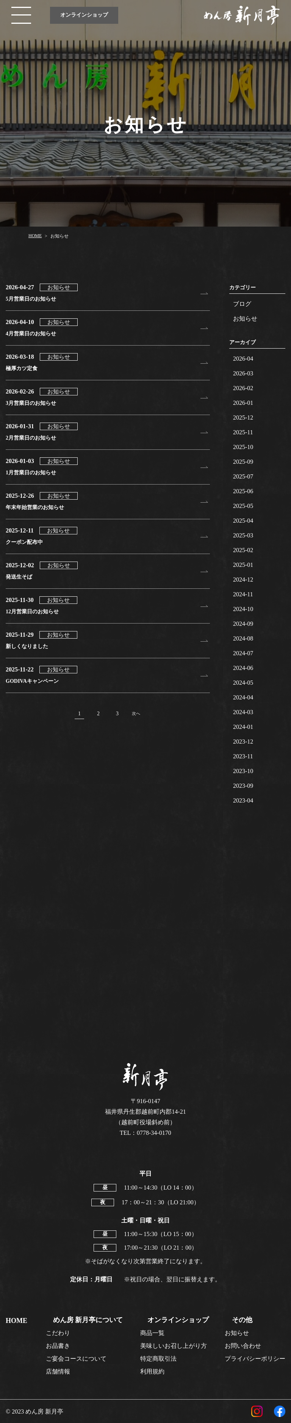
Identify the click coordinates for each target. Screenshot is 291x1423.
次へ (136, 713)
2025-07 (243, 476)
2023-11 (243, 756)
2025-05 (243, 506)
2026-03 (243, 373)
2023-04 (243, 800)
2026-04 (243, 358)
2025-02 (243, 550)
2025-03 (243, 535)
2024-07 (243, 653)
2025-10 (243, 447)
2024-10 (243, 609)
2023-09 (243, 785)
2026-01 (243, 403)
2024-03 (243, 712)
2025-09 (243, 461)
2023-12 (243, 741)
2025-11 (243, 432)
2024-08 (243, 638)
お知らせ (245, 318)
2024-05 (243, 682)
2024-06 (243, 668)
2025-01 (243, 565)
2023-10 (243, 771)
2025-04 (243, 520)
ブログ (242, 304)
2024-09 (243, 623)
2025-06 (243, 491)
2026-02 (243, 388)
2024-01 (243, 727)
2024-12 (243, 579)
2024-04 (243, 697)
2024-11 (243, 594)
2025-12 (243, 417)
